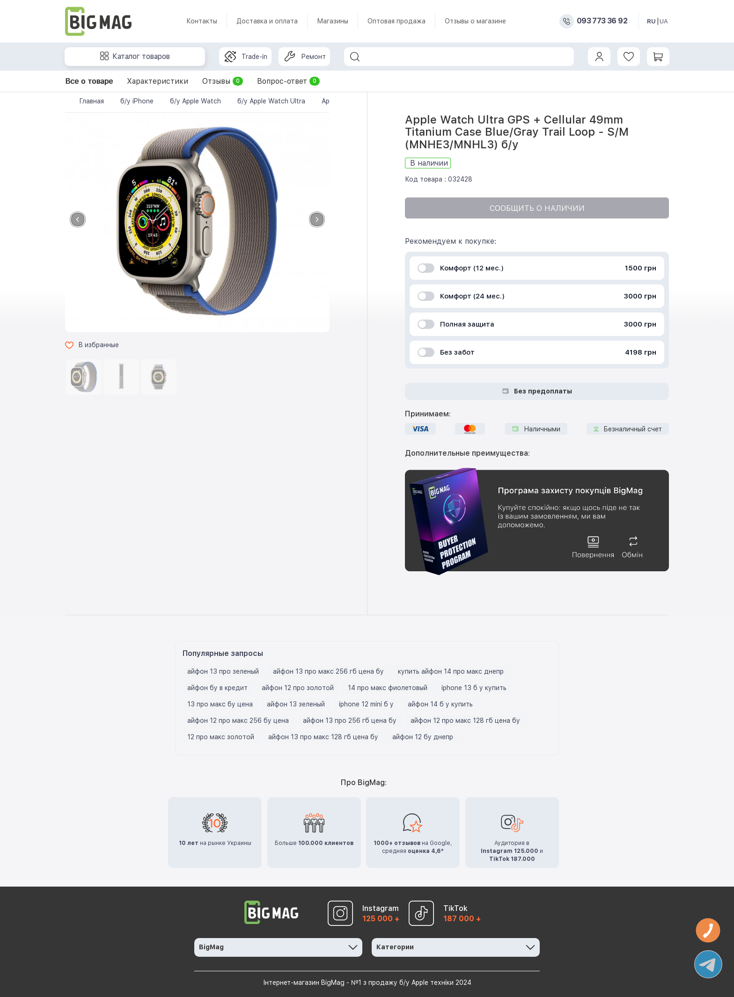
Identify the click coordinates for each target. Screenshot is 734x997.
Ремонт (305, 56)
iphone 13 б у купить (473, 687)
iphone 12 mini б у (366, 704)
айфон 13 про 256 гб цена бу (349, 720)
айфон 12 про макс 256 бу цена (238, 720)
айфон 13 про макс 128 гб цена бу (323, 737)
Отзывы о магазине (475, 21)
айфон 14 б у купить (440, 704)
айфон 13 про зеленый (223, 671)
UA (664, 21)
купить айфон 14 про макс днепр (451, 671)
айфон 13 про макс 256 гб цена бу (328, 671)
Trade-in (246, 56)
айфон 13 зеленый (296, 704)
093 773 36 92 (602, 21)
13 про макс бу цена (220, 704)
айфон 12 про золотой (298, 687)
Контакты (201, 21)
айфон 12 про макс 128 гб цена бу (465, 720)
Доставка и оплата (267, 21)
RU (651, 21)
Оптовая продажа (396, 21)
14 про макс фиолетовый (387, 687)
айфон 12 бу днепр (422, 737)
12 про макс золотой (220, 737)
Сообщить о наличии (537, 208)
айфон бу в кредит (217, 687)
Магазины (332, 21)
